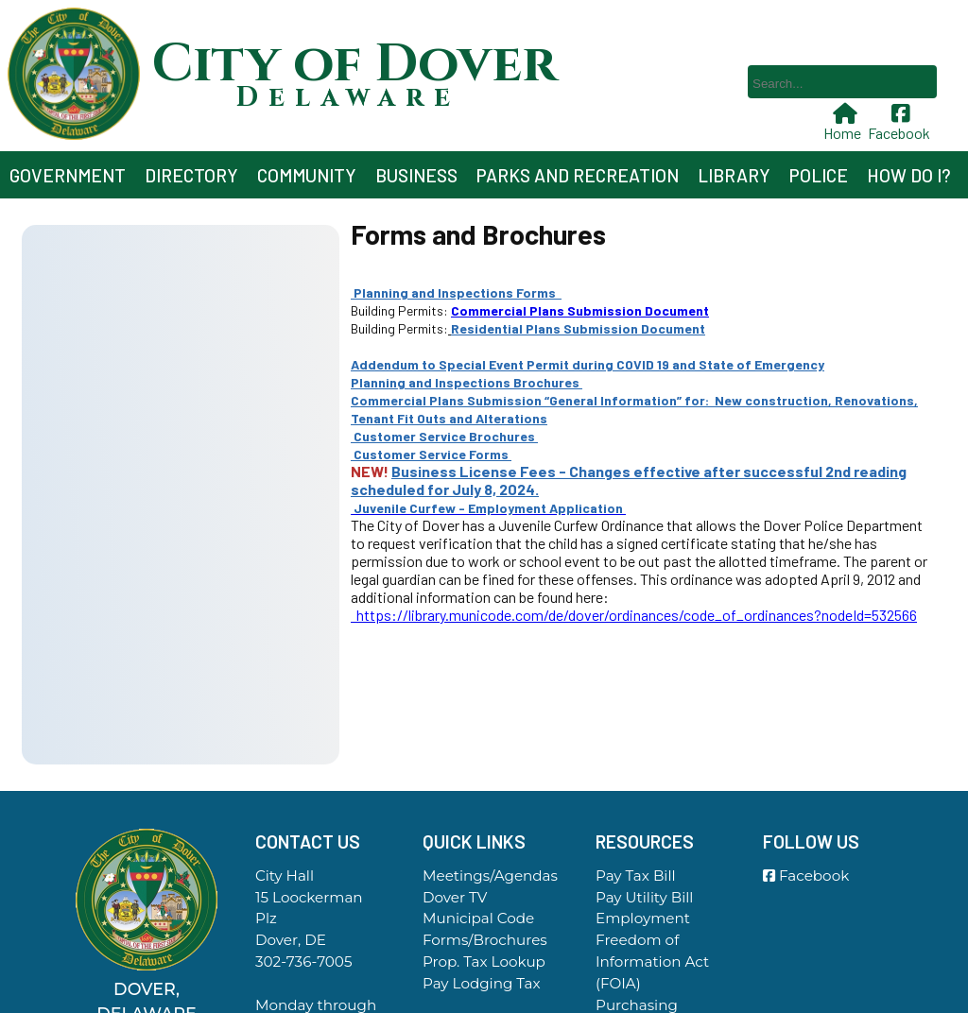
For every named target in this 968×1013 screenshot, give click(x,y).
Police (818, 175)
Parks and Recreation (577, 175)
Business (416, 175)
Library (734, 175)
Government (67, 175)
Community (306, 175)
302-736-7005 (303, 961)
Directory (191, 175)
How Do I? (909, 175)
